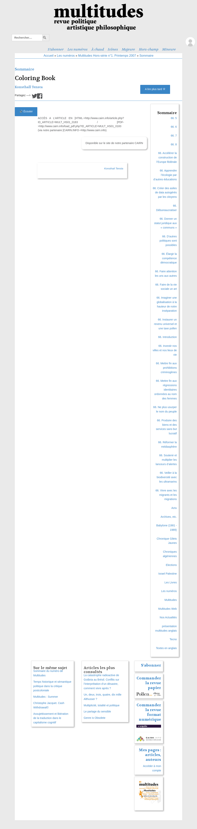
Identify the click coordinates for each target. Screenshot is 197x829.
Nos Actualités (168, 617)
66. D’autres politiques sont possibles (168, 241)
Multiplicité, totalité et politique (101, 705)
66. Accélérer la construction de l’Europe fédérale (166, 157)
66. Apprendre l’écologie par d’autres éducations (165, 175)
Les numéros (78, 49)
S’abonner (56, 49)
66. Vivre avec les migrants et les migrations (166, 495)
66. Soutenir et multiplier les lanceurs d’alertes (166, 460)
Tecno (173, 639)
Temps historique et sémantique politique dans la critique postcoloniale (52, 686)
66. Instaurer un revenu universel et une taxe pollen (165, 324)
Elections (171, 564)
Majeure (128, 49)
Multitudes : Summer (45, 696)
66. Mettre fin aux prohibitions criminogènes (166, 368)
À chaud (97, 49)
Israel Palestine (167, 573)
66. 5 (174, 118)
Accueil (48, 55)
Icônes (113, 49)
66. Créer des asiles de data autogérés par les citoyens (165, 193)
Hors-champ (148, 49)
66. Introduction (167, 337)
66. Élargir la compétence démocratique (168, 258)
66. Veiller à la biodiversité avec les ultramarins (167, 477)
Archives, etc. (169, 516)
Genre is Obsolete (94, 717)
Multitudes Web (167, 608)
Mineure (169, 49)
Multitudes (170, 599)
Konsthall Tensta (29, 87)
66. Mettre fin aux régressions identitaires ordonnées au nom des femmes (165, 389)
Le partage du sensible (97, 711)
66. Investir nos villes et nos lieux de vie (165, 350)
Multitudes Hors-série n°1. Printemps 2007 (107, 55)
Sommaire (146, 55)
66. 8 (174, 144)
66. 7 (174, 135)
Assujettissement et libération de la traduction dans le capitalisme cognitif (50, 718)
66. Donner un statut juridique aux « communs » (165, 223)
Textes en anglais (166, 648)
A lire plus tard (155, 89)
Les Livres (170, 582)
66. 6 (174, 126)
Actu (174, 507)
